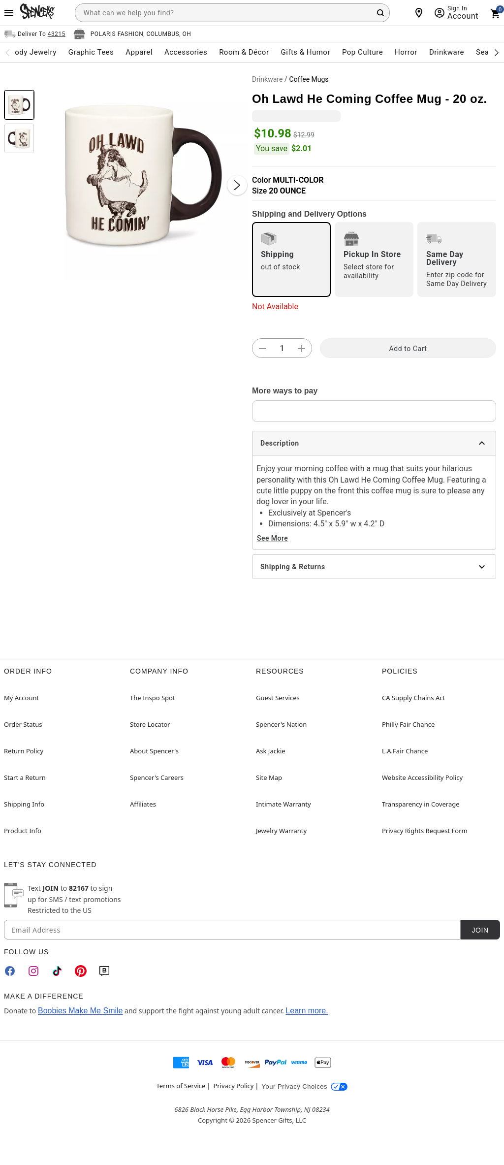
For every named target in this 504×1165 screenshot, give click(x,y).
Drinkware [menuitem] (446, 52)
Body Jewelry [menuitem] (33, 52)
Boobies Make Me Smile (80, 1010)
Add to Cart (408, 349)
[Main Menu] (9, 13)
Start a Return (25, 777)
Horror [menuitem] (406, 52)
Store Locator (150, 724)
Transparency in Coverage (421, 804)
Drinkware (267, 79)
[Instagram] (33, 971)
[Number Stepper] (282, 348)
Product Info (22, 830)
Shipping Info (24, 804)
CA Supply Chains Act (413, 697)
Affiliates (143, 804)
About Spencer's (154, 750)
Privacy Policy (233, 1085)
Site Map (269, 777)
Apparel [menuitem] (139, 52)
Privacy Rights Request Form (425, 830)
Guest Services (278, 697)
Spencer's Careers (157, 777)
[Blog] (104, 971)
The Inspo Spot (152, 697)
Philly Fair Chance (408, 724)
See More (272, 538)
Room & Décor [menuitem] (244, 52)
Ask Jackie (270, 750)
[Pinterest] (81, 971)
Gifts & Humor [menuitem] (305, 52)
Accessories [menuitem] (185, 52)
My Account (21, 697)
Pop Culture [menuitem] (362, 52)
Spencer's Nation (281, 724)
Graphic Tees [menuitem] (91, 52)
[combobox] (232, 13)
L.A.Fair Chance (405, 750)
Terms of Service (181, 1085)
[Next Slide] (237, 185)
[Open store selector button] (132, 34)
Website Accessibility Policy (422, 777)
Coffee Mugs (309, 79)
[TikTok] (57, 971)
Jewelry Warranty (281, 830)
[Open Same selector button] (34, 34)
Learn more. (306, 1010)
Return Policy (23, 750)
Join (480, 930)
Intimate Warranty (283, 804)
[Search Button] (380, 13)
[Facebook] (10, 971)
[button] (143, 175)
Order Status (23, 724)
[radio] (291, 259)
